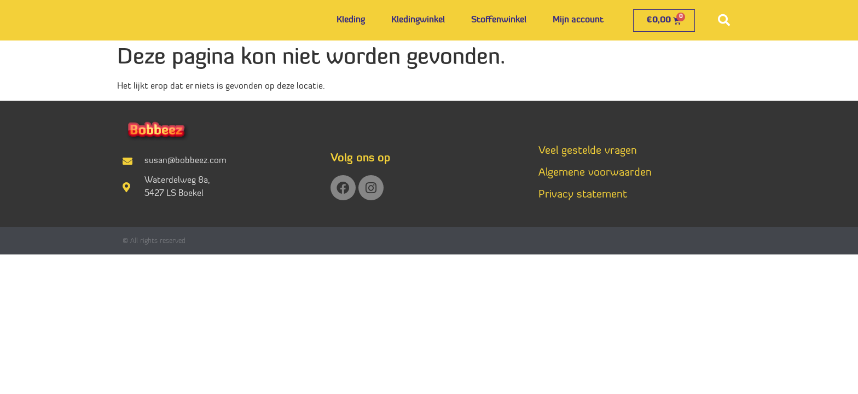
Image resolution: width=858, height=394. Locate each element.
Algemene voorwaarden (595, 172)
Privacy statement (582, 194)
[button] (724, 20)
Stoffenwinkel (498, 20)
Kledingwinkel (418, 20)
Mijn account (578, 20)
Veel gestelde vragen (587, 151)
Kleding (351, 20)
